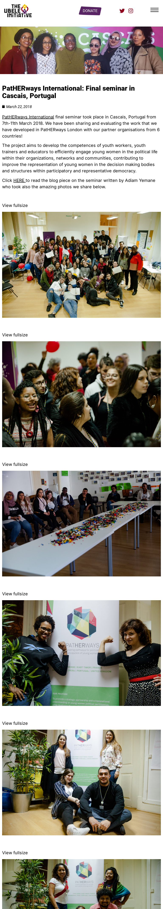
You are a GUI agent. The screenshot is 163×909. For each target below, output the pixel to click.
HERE (19, 180)
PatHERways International (28, 116)
